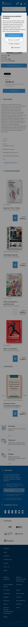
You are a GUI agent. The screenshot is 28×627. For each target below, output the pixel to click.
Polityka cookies (20, 593)
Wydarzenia (6, 548)
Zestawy (5, 604)
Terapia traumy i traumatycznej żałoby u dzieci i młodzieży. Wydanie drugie (13, 406)
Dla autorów (6, 556)
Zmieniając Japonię (10, 255)
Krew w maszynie (10, 349)
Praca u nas (6, 567)
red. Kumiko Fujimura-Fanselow (11, 251)
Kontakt (5, 570)
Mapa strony (6, 600)
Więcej (16, 486)
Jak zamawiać (6, 593)
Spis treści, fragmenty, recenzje (14, 65)
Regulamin (6, 597)
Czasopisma (19, 584)
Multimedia (19, 604)
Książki (5, 552)
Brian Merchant (7, 345)
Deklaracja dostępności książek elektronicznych (21, 579)
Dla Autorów (6, 590)
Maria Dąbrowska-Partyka (8, 145)
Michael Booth (6, 205)
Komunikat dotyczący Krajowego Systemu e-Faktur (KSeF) (8, 610)
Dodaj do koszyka (14, 90)
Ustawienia (16, 47)
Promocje (5, 563)
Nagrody (18, 590)
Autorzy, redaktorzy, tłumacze (8, 585)
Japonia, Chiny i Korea (11, 208)
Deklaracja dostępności (6, 578)
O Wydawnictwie (7, 559)
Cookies (5, 616)
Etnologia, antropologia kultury (10, 162)
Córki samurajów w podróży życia (10, 303)
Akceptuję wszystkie (14, 35)
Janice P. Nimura (7, 298)
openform (16, 623)
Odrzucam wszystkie (14, 40)
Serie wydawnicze (20, 600)
